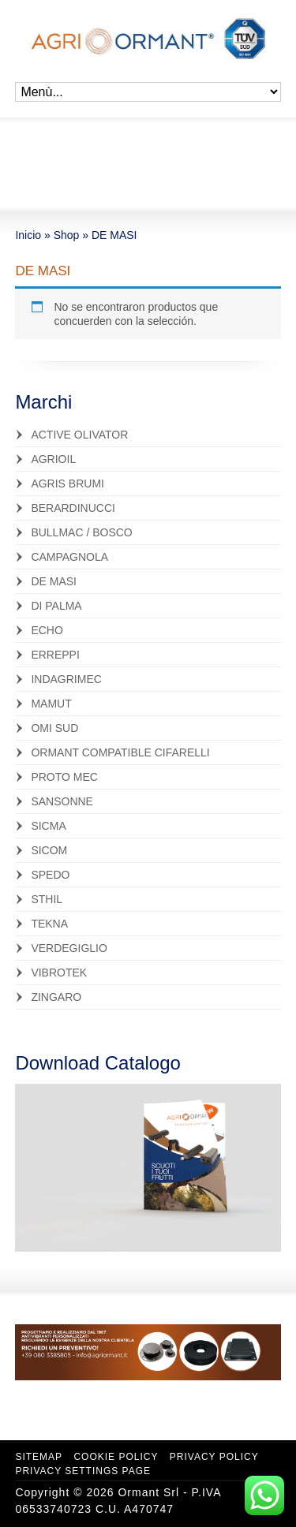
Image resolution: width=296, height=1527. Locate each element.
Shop (67, 235)
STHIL (46, 899)
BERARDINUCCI (73, 508)
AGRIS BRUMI (67, 483)
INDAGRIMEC (66, 679)
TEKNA (49, 923)
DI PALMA (56, 605)
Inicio (28, 235)
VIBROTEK (59, 972)
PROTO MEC (64, 777)
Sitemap (38, 1456)
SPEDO (50, 874)
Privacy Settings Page (83, 1471)
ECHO (46, 630)
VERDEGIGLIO (69, 948)
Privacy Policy (214, 1456)
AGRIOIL (53, 459)
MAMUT (51, 703)
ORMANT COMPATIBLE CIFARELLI (120, 752)
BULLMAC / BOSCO (81, 532)
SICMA (48, 826)
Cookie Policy (115, 1456)
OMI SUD (54, 728)
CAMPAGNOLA (69, 557)
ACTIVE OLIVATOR (79, 434)
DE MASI (54, 581)
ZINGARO (56, 997)
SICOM (49, 850)
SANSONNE (62, 801)
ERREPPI (55, 654)
